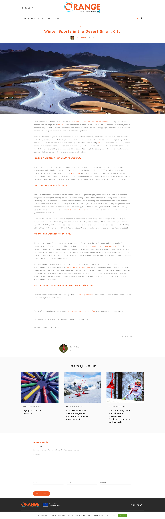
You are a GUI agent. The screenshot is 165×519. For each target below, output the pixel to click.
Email (69, 482)
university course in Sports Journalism (80, 311)
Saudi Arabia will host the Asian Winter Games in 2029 (91, 122)
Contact (56, 19)
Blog (48, 19)
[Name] (142, 18)
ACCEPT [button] (122, 515)
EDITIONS (31, 19)
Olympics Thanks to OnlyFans (32, 412)
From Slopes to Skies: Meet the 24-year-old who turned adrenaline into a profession (77, 415)
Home (24, 19)
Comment (36, 454)
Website (103, 482)
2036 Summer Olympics (76, 210)
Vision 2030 (75, 173)
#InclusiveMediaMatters (32, 406)
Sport (82, 26)
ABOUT (40, 19)
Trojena (100, 143)
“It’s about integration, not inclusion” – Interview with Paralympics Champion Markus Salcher (120, 416)
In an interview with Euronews (78, 267)
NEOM (60, 125)
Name (35, 482)
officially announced (86, 295)
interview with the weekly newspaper (103, 246)
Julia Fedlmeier (81, 37)
